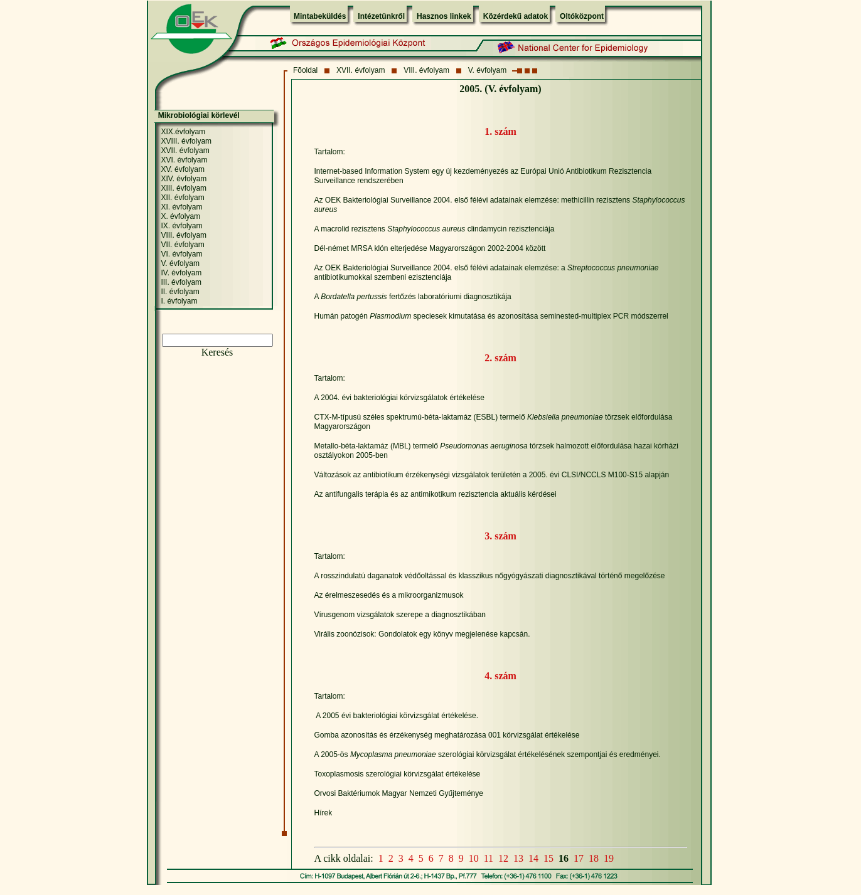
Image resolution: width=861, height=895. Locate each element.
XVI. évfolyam (184, 160)
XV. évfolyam (183, 169)
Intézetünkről (381, 16)
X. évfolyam (180, 216)
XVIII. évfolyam (186, 141)
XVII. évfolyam (360, 70)
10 (474, 858)
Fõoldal (305, 70)
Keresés (217, 352)
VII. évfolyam (182, 244)
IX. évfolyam (181, 225)
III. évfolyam (181, 282)
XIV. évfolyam (183, 178)
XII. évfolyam (182, 197)
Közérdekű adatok (515, 16)
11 (488, 858)
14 (533, 858)
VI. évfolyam (181, 254)
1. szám (500, 131)
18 (594, 858)
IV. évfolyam (181, 272)
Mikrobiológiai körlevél (199, 115)
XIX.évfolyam (183, 131)
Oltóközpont (582, 16)
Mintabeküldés (320, 16)
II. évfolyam (180, 291)
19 (609, 858)
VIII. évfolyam (426, 70)
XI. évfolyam (181, 207)
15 (548, 858)
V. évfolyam (487, 70)
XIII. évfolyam (183, 188)
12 (503, 858)
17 (579, 858)
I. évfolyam (179, 301)
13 (518, 858)
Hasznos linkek (444, 16)
